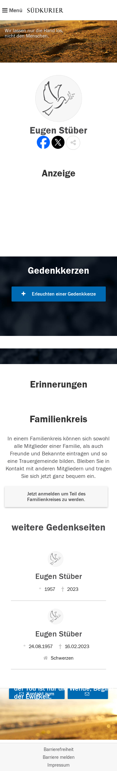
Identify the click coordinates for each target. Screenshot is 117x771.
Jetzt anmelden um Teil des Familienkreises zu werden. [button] (56, 496)
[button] (73, 143)
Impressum (58, 765)
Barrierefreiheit (59, 749)
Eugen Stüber (58, 576)
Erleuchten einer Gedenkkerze (59, 294)
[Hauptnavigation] (58, 10)
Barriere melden (59, 757)
